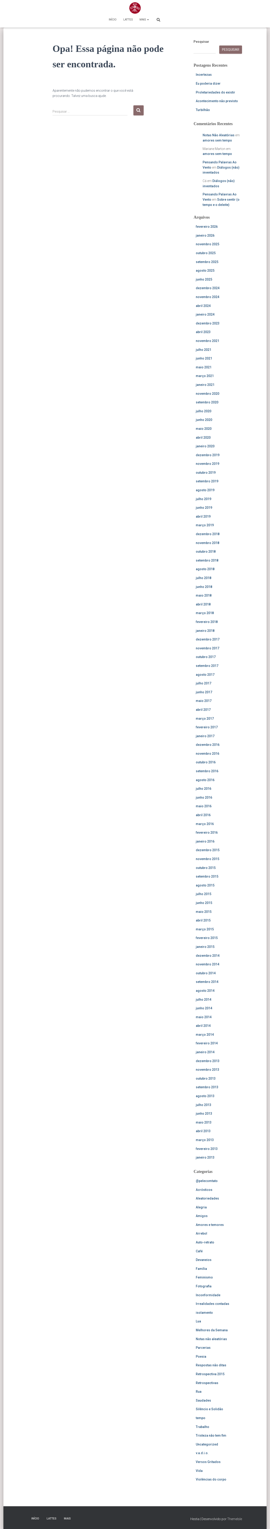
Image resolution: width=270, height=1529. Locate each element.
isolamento (204, 1312)
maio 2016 (203, 806)
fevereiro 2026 (207, 226)
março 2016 (205, 824)
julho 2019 (203, 499)
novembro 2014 (207, 964)
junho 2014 (204, 1008)
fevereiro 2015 (207, 938)
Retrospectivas (207, 1383)
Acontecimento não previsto (217, 101)
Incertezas (204, 74)
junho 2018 (204, 587)
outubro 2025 (206, 253)
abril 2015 (203, 920)
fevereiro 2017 (207, 727)
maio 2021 (203, 367)
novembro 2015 (207, 859)
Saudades (203, 1400)
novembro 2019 (207, 464)
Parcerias (203, 1347)
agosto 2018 (205, 569)
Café (199, 1251)
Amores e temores (210, 1225)
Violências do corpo (211, 1479)
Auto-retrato (205, 1242)
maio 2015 (203, 912)
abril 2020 (203, 437)
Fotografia (203, 1286)
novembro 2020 (207, 393)
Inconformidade (208, 1295)
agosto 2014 (205, 990)
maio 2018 (203, 595)
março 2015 (205, 929)
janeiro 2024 (205, 314)
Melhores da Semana (212, 1330)
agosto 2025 (205, 270)
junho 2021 (204, 358)
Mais (144, 19)
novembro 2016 (207, 753)
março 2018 (205, 613)
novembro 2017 (207, 648)
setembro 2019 (207, 481)
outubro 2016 (206, 762)
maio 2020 (203, 428)
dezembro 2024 (207, 288)
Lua (198, 1321)
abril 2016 (203, 815)
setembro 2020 (207, 402)
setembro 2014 (207, 982)
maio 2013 (203, 1122)
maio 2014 (203, 1017)
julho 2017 (203, 683)
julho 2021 (203, 350)
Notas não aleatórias (211, 1339)
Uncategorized (207, 1444)
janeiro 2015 (205, 947)
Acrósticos (204, 1190)
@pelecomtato (207, 1181)
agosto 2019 (205, 490)
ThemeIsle (234, 1519)
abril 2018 (203, 604)
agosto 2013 (205, 1096)
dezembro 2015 (207, 850)
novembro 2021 (207, 341)
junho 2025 (204, 279)
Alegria (201, 1207)
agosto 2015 (205, 885)
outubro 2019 (206, 472)
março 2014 (205, 1034)
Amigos (202, 1216)
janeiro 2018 (205, 631)
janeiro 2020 (205, 446)
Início (113, 19)
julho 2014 (203, 999)
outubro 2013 (206, 1078)
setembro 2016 (207, 771)
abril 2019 (203, 516)
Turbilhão (203, 110)
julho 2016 (203, 788)
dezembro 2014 (207, 955)
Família (201, 1269)
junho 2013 (204, 1113)
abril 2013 (203, 1131)
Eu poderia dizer (208, 83)
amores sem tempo (217, 140)
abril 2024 (203, 306)
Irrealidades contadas (212, 1304)
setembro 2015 (207, 876)
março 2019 (205, 525)
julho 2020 (203, 411)
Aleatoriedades (207, 1198)
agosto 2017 (205, 674)
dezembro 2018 (207, 534)
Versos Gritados (208, 1462)
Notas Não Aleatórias (218, 135)
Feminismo (204, 1277)
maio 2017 (203, 701)
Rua (198, 1391)
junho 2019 (204, 507)
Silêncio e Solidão (209, 1409)
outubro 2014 (206, 973)
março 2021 (205, 376)
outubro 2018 (206, 551)
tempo (200, 1418)
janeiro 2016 (205, 841)
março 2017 (205, 718)
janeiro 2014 (205, 1052)
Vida (199, 1471)
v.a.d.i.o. (202, 1453)
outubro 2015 (206, 868)
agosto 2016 (205, 780)
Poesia (201, 1356)
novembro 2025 (207, 244)
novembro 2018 (207, 543)
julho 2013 (203, 1105)
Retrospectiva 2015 (210, 1374)
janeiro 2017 (205, 736)
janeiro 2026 (205, 235)
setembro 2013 (207, 1087)
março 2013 (205, 1140)
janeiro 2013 (205, 1157)
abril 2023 (203, 332)
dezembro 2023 (207, 323)
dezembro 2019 (207, 455)
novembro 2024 (207, 297)
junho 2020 (204, 420)
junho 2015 (204, 903)
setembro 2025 (207, 262)
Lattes (128, 19)
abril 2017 (203, 709)
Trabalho (202, 1427)
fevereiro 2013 (207, 1149)
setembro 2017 (207, 666)
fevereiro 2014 (207, 1043)
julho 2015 (203, 894)
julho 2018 (203, 578)
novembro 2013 (207, 1069)
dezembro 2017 (207, 639)
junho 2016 (204, 797)
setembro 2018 (207, 560)
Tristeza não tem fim (211, 1435)
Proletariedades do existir (215, 92)
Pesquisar (201, 41)
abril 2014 (203, 1026)
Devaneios (203, 1260)
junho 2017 (204, 692)
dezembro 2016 (207, 745)
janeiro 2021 (205, 385)
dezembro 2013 (207, 1061)
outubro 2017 (206, 657)
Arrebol (201, 1233)
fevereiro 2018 (207, 622)
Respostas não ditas (211, 1365)
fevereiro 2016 (207, 832)
